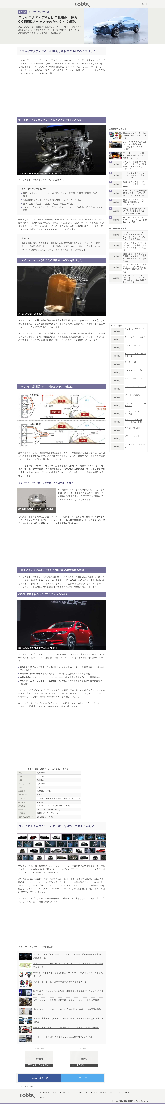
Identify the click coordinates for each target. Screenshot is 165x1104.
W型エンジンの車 (132, 428)
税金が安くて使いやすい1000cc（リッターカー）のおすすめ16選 (135, 219)
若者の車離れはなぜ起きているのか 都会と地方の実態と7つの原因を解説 (67, 1009)
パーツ (111, 1092)
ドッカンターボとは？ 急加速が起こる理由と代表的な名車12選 (62, 1037)
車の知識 (22, 12)
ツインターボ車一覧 (133, 370)
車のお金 (103, 1092)
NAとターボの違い (133, 395)
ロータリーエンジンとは (135, 387)
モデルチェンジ (45, 1092)
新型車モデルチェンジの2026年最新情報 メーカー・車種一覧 (133, 202)
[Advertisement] (61, 96)
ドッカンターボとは (133, 378)
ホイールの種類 (77, 1065)
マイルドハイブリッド (134, 329)
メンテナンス (72, 1092)
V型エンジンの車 (132, 436)
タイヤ (127, 1092)
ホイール (119, 1092)
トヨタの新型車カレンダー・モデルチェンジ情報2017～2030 (133, 175)
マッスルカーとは (132, 345)
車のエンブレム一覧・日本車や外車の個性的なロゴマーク (60, 982)
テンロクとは (130, 362)
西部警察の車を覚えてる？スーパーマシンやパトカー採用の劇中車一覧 (66, 1028)
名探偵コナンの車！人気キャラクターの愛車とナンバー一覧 (134, 184)
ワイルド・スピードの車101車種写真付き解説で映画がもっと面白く (134, 155)
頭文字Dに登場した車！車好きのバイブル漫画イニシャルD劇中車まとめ (134, 211)
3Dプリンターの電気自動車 (38, 1065)
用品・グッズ (84, 1092)
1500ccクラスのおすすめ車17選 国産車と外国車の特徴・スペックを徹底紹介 (135, 193)
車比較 (62, 1092)
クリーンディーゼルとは (135, 337)
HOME (42, 1098)
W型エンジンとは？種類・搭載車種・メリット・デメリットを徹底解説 (66, 1000)
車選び (55, 1092)
